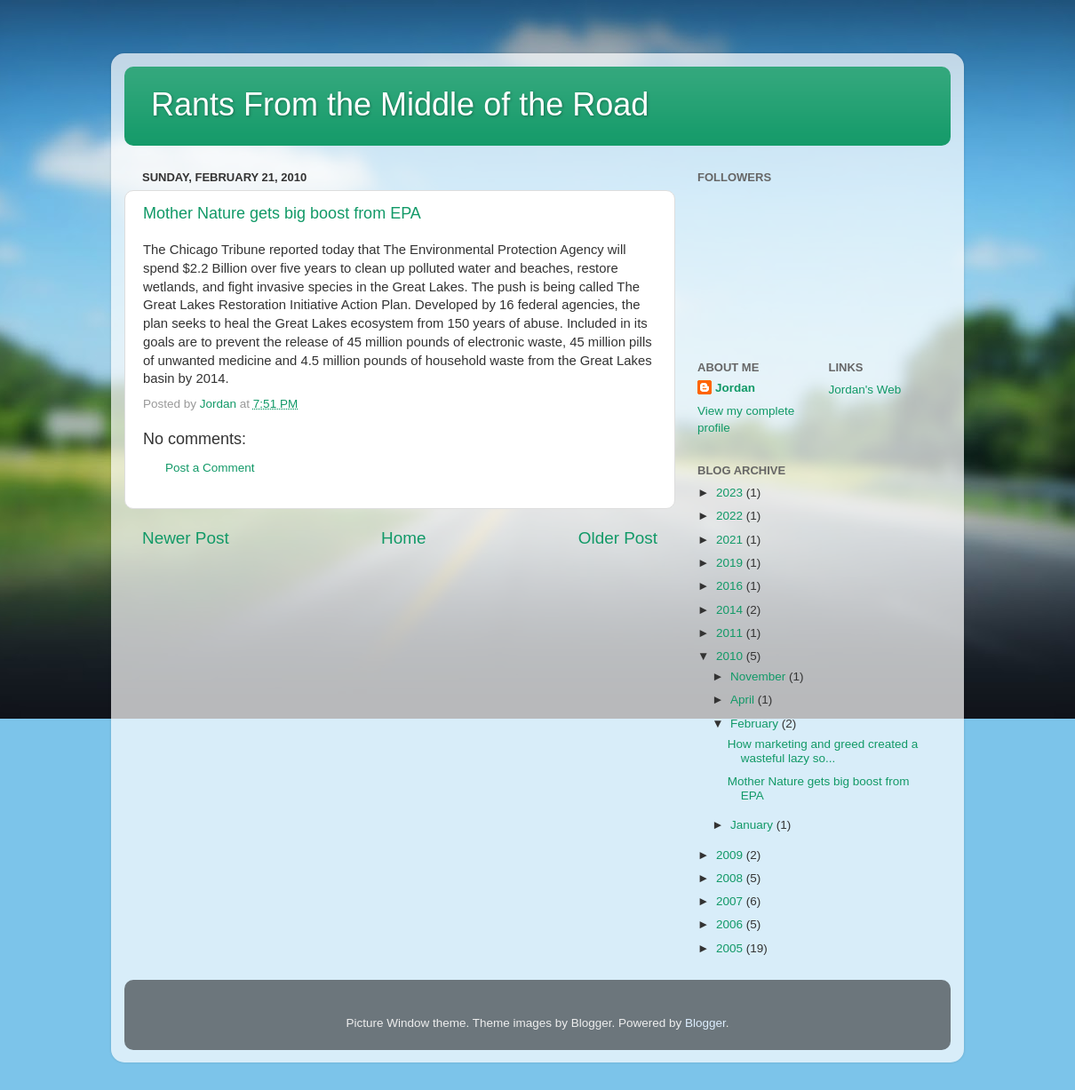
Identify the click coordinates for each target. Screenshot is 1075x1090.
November (759, 676)
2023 (731, 492)
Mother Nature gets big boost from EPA (282, 213)
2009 (731, 855)
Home (403, 538)
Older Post (617, 538)
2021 (731, 539)
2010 (731, 656)
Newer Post (185, 538)
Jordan (735, 387)
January (753, 824)
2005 (731, 948)
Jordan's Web (865, 389)
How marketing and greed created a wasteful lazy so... (823, 751)
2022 (731, 515)
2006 (731, 924)
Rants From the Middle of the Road (400, 104)
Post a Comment (210, 467)
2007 (731, 901)
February (756, 723)
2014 (731, 610)
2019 (731, 562)
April (744, 699)
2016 (731, 586)
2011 (731, 633)
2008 (731, 878)
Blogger (705, 1023)
